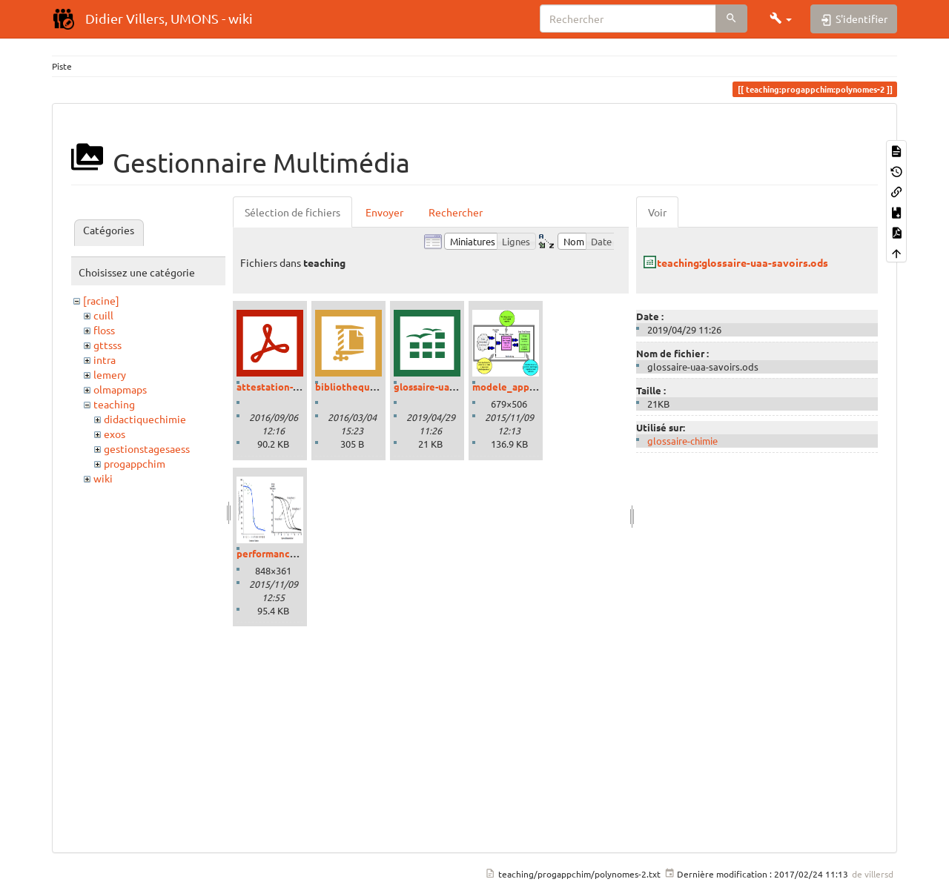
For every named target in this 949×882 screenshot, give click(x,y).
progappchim (134, 463)
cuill (103, 315)
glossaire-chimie (682, 440)
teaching (114, 404)
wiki (103, 478)
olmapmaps (120, 389)
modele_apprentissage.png (535, 386)
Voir (657, 212)
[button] (780, 18)
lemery (109, 374)
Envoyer (384, 212)
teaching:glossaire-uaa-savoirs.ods (742, 262)
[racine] (101, 300)
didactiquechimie (145, 418)
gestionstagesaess (147, 448)
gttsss (107, 344)
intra (104, 359)
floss (104, 329)
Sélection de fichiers (292, 212)
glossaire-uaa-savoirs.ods (451, 386)
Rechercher (456, 212)
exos (114, 433)
